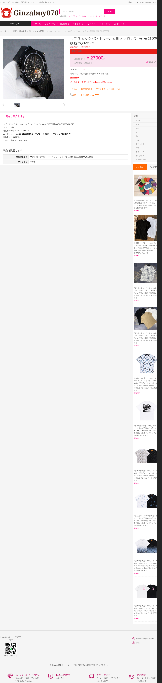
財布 (137, 124)
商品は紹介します (15, 116)
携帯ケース (140, 152)
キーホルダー (141, 160)
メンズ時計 (39, 31)
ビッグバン (82, 16)
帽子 (137, 148)
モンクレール (118, 24)
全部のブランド (51, 24)
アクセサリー (141, 144)
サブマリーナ (92, 16)
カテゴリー (19, 24)
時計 (30, 31)
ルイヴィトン (78, 24)
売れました (151, 62)
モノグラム (73, 16)
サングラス (140, 156)
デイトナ (102, 16)
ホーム (38, 24)
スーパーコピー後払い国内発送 (13, 31)
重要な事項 (65, 24)
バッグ (138, 120)
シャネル (92, 24)
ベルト (138, 140)
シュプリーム (105, 24)
